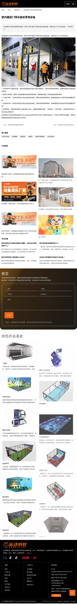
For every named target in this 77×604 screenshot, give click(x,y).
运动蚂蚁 (15, 137)
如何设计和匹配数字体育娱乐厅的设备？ (57, 261)
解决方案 (7, 576)
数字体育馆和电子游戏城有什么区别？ (19, 261)
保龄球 (30, 137)
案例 (6, 582)
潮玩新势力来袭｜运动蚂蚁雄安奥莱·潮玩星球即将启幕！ (20, 185)
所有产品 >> (30, 585)
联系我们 (7, 591)
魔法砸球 (19, 513)
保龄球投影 (19, 413)
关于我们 (7, 585)
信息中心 (7, 588)
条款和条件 (66, 602)
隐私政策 (59, 602)
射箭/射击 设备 (31, 576)
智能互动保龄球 (40, 137)
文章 (9, 10)
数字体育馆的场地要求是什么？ (57, 248)
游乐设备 (29, 573)
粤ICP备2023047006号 (49, 602)
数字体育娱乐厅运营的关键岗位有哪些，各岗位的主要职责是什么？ (19, 248)
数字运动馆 (6, 137)
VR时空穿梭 (19, 446)
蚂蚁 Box (29, 582)
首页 (3, 10)
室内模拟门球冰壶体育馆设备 (33, 10)
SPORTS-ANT (10, 4)
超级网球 (19, 479)
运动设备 (29, 570)
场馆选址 (23, 137)
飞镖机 (19, 379)
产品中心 (7, 573)
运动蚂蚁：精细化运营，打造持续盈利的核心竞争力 (20, 212)
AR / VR (29, 579)
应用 (6, 579)
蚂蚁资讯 (17, 10)
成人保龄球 (51, 137)
